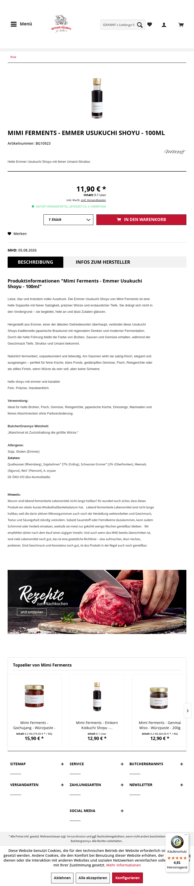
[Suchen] (140, 25)
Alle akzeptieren (93, 878)
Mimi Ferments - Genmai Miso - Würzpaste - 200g (160, 725)
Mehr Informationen (123, 865)
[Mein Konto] (161, 24)
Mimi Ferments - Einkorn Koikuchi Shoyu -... (97, 725)
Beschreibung (35, 262)
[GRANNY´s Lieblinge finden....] (122, 25)
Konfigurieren (127, 878)
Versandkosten (76, 836)
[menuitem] (122, 25)
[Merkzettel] (149, 24)
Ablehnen (62, 878)
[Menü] (21, 24)
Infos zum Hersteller (103, 262)
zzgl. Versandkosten (93, 200)
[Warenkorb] (178, 24)
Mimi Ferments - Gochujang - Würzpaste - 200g (34, 725)
